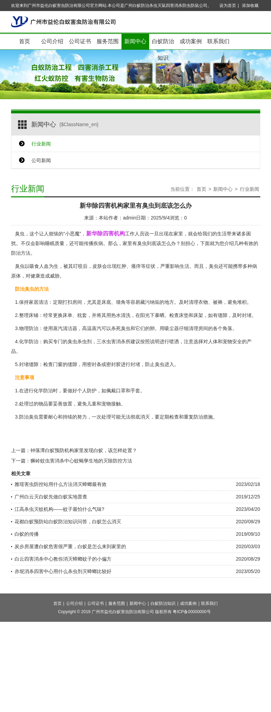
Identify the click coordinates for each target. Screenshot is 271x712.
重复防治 (193, 417)
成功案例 (191, 41)
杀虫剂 (84, 341)
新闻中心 (135, 41)
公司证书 (80, 41)
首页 (24, 41)
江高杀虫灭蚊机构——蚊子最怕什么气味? (60, 509)
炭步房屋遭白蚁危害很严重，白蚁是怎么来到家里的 (70, 546)
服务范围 (108, 41)
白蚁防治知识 (163, 44)
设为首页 (227, 5)
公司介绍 (52, 41)
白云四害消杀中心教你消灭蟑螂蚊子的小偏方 (63, 559)
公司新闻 (41, 160)
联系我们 (218, 41)
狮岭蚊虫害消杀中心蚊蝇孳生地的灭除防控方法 (81, 460)
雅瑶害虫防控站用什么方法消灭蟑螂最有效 (61, 484)
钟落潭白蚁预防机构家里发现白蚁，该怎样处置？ (83, 450)
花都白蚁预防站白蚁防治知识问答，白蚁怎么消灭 (68, 521)
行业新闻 (41, 144)
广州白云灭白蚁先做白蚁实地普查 (51, 496)
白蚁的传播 (27, 534)
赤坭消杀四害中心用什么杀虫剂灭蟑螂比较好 (63, 571)
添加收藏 (250, 5)
